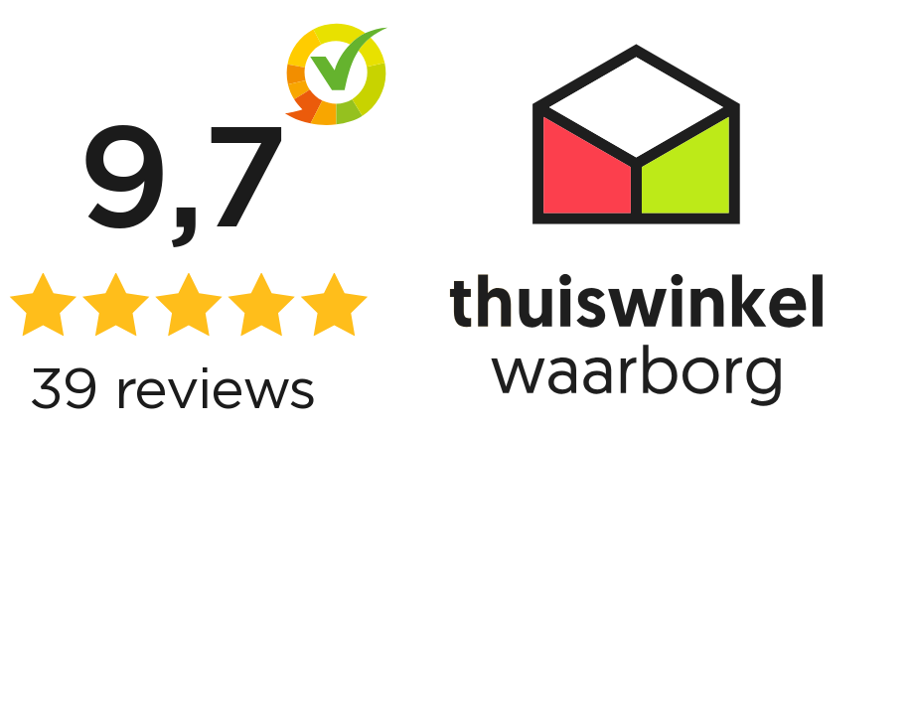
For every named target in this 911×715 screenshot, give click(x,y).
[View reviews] (455, 357)
